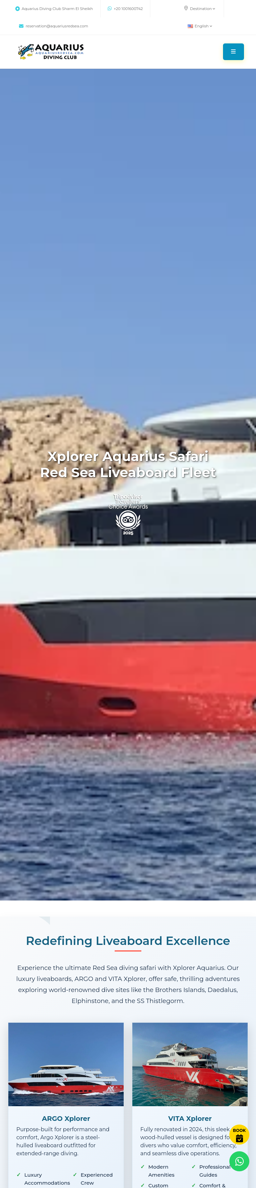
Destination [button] (199, 8)
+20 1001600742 (125, 8)
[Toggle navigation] (233, 51)
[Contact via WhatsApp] (239, 1161)
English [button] (200, 26)
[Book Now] (239, 1135)
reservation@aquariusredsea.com (53, 26)
